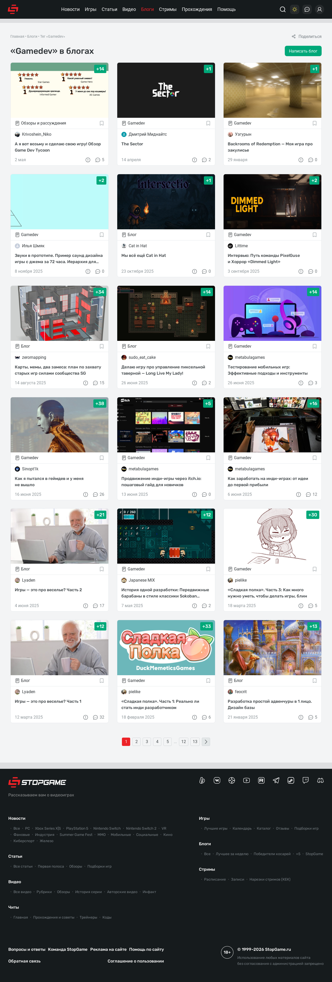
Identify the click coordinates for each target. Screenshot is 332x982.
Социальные (147, 835)
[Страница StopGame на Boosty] (202, 780)
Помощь (226, 9)
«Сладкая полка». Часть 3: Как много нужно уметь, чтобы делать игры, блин (267, 593)
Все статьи (23, 866)
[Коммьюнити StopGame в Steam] (291, 780)
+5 (298, 854)
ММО (102, 835)
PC (27, 828)
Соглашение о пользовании (136, 961)
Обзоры (75, 866)
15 (98, 383)
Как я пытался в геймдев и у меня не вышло (49, 481)
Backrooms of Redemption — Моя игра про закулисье (270, 147)
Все (16, 828)
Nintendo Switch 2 (141, 828)
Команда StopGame (67, 949)
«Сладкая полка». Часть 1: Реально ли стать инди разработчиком (160, 704)
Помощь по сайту (146, 949)
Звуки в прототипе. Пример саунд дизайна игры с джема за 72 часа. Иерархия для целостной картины (59, 259)
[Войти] (319, 9)
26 (98, 494)
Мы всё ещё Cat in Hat (143, 255)
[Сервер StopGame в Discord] (320, 780)
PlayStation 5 (77, 828)
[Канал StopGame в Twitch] (305, 780)
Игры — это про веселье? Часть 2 (48, 589)
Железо (46, 841)
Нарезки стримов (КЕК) (270, 879)
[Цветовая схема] (294, 9)
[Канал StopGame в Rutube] (261, 780)
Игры (90, 9)
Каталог (264, 828)
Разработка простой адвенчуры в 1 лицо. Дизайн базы (270, 704)
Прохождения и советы (53, 917)
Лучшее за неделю (232, 854)
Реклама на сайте (108, 949)
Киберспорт (23, 841)
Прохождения (197, 9)
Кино (167, 835)
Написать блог (303, 51)
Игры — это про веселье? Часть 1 (48, 701)
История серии (88, 892)
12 (311, 494)
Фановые (21, 835)
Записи (237, 879)
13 (195, 741)
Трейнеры (88, 917)
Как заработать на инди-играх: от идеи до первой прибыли (268, 481)
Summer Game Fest (76, 835)
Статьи (109, 9)
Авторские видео (122, 892)
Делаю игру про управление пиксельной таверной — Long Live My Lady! (163, 370)
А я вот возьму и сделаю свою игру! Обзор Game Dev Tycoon (58, 147)
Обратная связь (24, 961)
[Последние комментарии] (307, 9)
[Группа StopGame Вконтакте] (217, 780)
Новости (70, 9)
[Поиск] (283, 9)
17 (98, 606)
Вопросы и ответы (26, 949)
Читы (13, 907)
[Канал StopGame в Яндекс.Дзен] (232, 780)
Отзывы (282, 828)
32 (98, 717)
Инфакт (149, 892)
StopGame (314, 854)
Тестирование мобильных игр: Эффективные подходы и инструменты (268, 370)
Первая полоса (51, 866)
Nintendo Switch (107, 828)
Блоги (147, 9)
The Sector (132, 143)
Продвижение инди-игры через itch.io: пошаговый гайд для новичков (161, 481)
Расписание (215, 879)
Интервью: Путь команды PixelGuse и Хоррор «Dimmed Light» (264, 258)
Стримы (168, 9)
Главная (17, 36)
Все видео (22, 892)
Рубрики (44, 892)
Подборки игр (99, 866)
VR (164, 828)
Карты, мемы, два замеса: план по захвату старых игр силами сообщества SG (58, 370)
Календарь (242, 828)
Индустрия (44, 835)
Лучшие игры (215, 828)
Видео (129, 9)
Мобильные (121, 835)
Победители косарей (272, 854)
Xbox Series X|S (48, 828)
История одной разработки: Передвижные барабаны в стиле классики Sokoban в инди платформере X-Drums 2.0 (165, 593)
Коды (107, 917)
